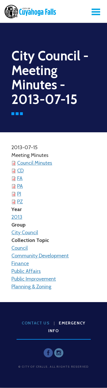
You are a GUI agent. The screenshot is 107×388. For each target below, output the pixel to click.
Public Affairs (26, 271)
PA (20, 186)
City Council (24, 232)
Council (19, 248)
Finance (20, 263)
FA (20, 178)
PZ (20, 201)
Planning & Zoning (31, 286)
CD (20, 171)
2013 (16, 217)
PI (19, 194)
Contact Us (36, 323)
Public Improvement (33, 279)
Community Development (40, 256)
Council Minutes (34, 163)
